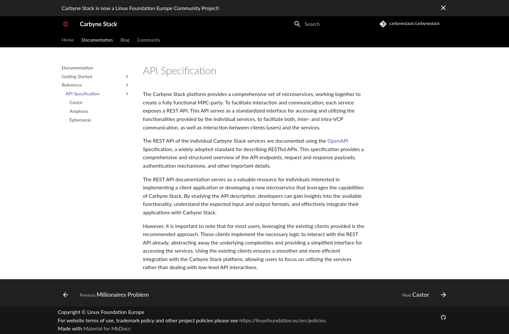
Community (148, 39)
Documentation (97, 39)
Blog (124, 39)
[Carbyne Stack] (65, 24)
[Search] (328, 24)
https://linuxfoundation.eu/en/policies (282, 320)
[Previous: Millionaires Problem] (108, 295)
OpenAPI (338, 140)
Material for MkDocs (106, 328)
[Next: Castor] (422, 295)
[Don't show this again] (443, 8)
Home (68, 39)
